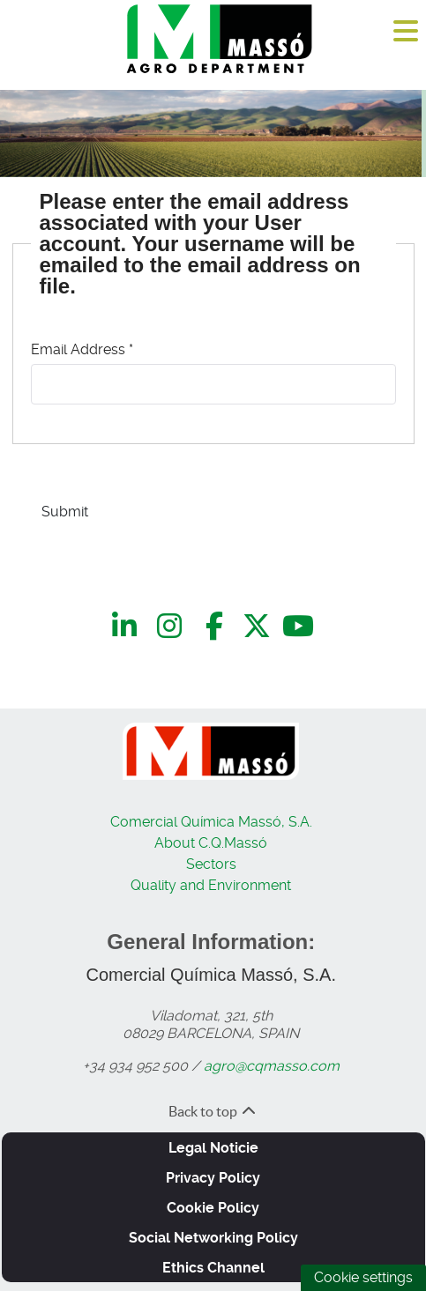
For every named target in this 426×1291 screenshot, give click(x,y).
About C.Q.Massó (210, 843)
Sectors (211, 864)
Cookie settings (363, 1277)
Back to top (213, 1111)
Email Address (82, 349)
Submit (64, 511)
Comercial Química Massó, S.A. (211, 821)
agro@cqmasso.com (272, 1065)
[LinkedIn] (127, 626)
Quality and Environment (211, 885)
